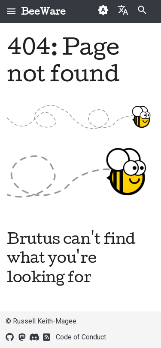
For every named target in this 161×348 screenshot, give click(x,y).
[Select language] (122, 9)
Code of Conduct (81, 337)
